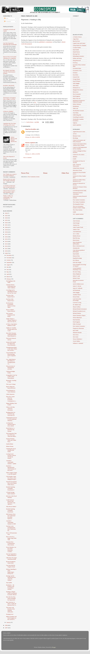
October (8, 260)
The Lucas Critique (11, 384)
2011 (6, 248)
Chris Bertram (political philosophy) (79, 251)
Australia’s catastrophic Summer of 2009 (11, 522)
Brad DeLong (76, 238)
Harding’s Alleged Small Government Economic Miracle (11, 593)
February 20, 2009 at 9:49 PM (32, 137)
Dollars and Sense (77, 58)
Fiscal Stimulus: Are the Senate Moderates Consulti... (11, 549)
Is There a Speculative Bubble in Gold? (11, 324)
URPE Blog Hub (77, 115)
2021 (6, 225)
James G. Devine (77, 286)
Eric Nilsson (76, 260)
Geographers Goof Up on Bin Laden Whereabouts (11, 376)
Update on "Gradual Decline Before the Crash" (11, 329)
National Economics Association (78, 193)
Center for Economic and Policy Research (79, 141)
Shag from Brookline (30, 129)
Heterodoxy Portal (77, 170)
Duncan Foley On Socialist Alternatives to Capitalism (9, 57)
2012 (6, 246)
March (8, 276)
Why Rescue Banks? (11, 506)
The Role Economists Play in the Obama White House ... (11, 483)
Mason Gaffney (76, 306)
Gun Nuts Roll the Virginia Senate (10, 566)
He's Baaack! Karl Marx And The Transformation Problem (9, 72)
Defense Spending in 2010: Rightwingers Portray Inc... (11, 571)
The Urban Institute (77, 210)
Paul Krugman (76, 96)
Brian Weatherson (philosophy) (77, 243)
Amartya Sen (76, 225)
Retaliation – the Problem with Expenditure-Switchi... (10, 587)
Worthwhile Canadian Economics (78, 120)
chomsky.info (76, 248)
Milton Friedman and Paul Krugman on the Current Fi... (11, 618)
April (7, 274)
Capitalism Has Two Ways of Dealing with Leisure (9, 124)
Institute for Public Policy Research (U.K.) (79, 180)
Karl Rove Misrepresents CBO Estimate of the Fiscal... (11, 468)
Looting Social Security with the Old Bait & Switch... (11, 456)
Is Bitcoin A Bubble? (8, 111)
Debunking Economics (78, 56)
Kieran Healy (76, 296)
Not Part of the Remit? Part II (10, 296)
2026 (6, 213)
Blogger (54, 647)
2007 (6, 627)
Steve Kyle (75, 337)
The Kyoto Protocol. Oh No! (11, 339)
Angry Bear (76, 39)
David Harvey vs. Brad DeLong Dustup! (10, 429)
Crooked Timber (77, 47)
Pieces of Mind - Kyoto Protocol (10, 310)
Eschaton (75, 72)
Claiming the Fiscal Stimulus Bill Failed (11, 450)
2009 (6, 253)
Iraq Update (9, 582)
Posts (6, 18)
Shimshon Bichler (77, 332)
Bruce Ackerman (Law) (78, 246)
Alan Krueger (76, 223)
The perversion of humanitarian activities (10, 367)
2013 (6, 244)
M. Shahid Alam (77, 304)
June (7, 269)
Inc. (35, 102)
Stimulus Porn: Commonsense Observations (10, 543)
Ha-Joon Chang (76, 271)
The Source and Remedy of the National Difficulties (10, 610)
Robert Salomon (77, 104)
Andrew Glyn (76, 229)
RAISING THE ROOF (8, 85)
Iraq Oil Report (76, 81)
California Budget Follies (10, 372)
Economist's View (77, 70)
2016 (6, 236)
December (9, 255)
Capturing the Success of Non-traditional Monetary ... (11, 419)
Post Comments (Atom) (33, 176)
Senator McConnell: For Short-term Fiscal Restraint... (11, 343)
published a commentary (45, 42)
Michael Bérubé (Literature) (80, 309)
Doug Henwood (77, 60)
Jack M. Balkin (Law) (78, 284)
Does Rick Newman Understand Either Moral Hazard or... (11, 334)
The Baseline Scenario (78, 110)
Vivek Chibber (76, 341)
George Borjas (76, 79)
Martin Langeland (30, 142)
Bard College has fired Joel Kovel (10, 387)
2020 (6, 227)
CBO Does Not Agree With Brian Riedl (11, 558)
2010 (6, 251)
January (8, 622)
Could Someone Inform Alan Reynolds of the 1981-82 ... (10, 502)
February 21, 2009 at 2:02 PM (32, 154)
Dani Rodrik (76, 49)
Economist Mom (77, 68)
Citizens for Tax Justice (78, 154)
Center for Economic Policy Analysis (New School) (79, 144)
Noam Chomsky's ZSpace (79, 315)
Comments (7, 21)
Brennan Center (77, 136)
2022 (6, 222)
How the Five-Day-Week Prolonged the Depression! (11, 598)
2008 (6, 625)
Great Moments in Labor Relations (10, 391)
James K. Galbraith (77, 288)
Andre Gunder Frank (78, 227)
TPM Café (75, 108)
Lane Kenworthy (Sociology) (77, 299)
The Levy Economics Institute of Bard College (79, 207)
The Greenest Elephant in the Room (10, 315)
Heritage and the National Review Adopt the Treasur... (11, 578)
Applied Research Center (79, 131)
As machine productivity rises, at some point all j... (9, 186)
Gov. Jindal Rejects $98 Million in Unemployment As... (11, 361)
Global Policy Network (78, 168)
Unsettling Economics (78, 117)
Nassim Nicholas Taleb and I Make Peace (11, 440)
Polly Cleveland (77, 324)
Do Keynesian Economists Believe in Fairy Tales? (10, 305)
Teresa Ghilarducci (77, 339)
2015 (6, 239)
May (7, 272)
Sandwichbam (9, 444)
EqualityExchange (77, 258)
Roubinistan (76, 106)
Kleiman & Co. (76, 87)
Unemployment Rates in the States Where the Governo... (11, 349)
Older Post (65, 173)
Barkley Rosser (76, 236)
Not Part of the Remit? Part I (10, 299)
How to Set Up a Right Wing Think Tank (11, 538)
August (8, 264)
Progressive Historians (78, 328)
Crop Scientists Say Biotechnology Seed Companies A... (11, 355)
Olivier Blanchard (77, 317)
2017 (6, 234)
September (9, 262)
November (9, 257)
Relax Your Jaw (77, 98)
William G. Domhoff (78, 343)
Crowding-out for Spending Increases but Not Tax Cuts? (11, 291)
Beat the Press (76, 41)
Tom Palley (75, 112)
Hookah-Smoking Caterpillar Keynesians (10, 510)
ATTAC (75, 133)
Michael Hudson (77, 313)
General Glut (76, 77)
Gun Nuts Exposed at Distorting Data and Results (10, 43)
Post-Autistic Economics (79, 200)
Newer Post (25, 173)
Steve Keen (75, 334)
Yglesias (75, 122)
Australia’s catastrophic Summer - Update (11, 462)
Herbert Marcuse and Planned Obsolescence (14, 140)
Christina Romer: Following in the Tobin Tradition (11, 286)
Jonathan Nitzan (77, 294)
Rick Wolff (75, 330)
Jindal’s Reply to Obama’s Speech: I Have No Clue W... (11, 320)
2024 (6, 218)
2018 (6, 232)
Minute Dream (9, 446)
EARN (74, 159)
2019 (6, 229)
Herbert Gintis (76, 278)
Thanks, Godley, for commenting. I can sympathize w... (8, 197)
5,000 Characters (10, 394)
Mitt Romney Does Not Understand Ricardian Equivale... (11, 516)
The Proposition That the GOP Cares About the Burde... (11, 435)
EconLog (75, 62)
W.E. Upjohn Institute (78, 214)
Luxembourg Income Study (79, 190)
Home (45, 173)
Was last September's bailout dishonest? (11, 554)
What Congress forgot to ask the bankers (11, 473)
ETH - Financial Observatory (77, 165)
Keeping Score (9, 614)
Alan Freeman (76, 220)
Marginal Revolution (78, 89)
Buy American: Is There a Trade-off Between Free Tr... (11, 604)
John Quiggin (76, 83)
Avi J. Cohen (76, 233)
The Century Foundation (79, 202)
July (7, 267)
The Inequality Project (78, 204)
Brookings (75, 138)
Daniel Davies (76, 52)
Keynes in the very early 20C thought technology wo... (9, 181)
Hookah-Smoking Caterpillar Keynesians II (10, 488)
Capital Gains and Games (79, 43)
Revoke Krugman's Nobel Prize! (10, 562)
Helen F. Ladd (76, 276)
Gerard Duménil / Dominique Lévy (77, 269)
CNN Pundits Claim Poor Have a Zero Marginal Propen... (11, 478)
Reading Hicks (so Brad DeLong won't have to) (10, 414)
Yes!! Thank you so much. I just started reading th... (10, 175)
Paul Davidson (76, 319)
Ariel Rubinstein (77, 231)
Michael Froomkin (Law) (79, 311)
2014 (6, 241)
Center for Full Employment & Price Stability (80, 148)
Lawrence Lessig (77, 302)
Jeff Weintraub (76, 290)
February (8, 279)
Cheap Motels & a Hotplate (79, 45)
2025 (6, 215)
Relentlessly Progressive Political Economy (79, 101)
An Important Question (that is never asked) (11, 424)
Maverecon (75, 92)
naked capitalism (77, 125)
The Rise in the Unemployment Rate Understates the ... (11, 528)
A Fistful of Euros (77, 37)
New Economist (77, 94)
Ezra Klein (75, 75)
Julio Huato (76, 85)
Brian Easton (76, 240)
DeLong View (76, 54)
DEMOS (75, 156)
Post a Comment (27, 157)
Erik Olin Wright (77, 262)
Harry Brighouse (77, 274)
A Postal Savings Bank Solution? (10, 493)
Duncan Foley (76, 256)
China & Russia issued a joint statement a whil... (9, 191)
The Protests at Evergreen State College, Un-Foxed (9, 98)
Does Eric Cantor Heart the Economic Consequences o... (11, 399)
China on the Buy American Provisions (10, 408)
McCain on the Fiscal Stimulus (11, 496)
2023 (6, 220)
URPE (74, 212)
